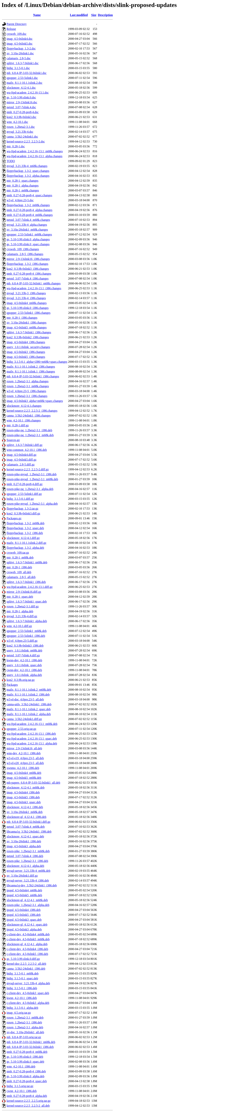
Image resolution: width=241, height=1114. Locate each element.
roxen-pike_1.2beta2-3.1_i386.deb (27, 861)
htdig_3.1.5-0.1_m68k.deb (23, 973)
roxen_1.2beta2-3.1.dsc (21, 126)
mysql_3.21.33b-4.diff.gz (22, 616)
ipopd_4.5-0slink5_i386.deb (23, 914)
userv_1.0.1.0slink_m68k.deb (24, 650)
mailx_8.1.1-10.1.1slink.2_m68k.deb (29, 689)
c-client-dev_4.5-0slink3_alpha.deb (28, 1002)
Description (105, 15)
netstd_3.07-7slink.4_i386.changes (28, 278)
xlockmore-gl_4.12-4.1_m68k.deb (27, 900)
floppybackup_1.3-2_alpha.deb (25, 547)
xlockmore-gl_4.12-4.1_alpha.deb (27, 944)
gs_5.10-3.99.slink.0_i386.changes (28, 307)
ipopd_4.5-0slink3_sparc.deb (24, 919)
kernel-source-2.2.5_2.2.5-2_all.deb (28, 1105)
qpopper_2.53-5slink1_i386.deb (26, 635)
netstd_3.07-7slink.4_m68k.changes (28, 219)
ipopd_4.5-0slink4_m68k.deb (24, 890)
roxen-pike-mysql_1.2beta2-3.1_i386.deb (31, 474)
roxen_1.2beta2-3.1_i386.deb (24, 1022)
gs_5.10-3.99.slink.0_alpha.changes (28, 239)
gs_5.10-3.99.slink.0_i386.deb (25, 1056)
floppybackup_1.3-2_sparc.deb (25, 528)
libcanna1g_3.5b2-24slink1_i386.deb (29, 831)
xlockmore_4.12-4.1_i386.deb (25, 807)
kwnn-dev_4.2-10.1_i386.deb (24, 660)
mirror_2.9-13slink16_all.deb (24, 748)
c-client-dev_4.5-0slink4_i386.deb (27, 949)
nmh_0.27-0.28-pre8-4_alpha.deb (27, 1095)
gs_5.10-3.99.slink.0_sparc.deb (25, 1061)
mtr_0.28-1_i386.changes (22, 317)
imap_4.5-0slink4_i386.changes (26, 342)
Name (37, 15)
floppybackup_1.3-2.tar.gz (22, 508)
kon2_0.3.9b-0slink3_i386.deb (25, 645)
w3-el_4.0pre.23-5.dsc (20, 200)
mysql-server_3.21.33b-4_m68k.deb (28, 870)
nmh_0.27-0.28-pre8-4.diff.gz (25, 484)
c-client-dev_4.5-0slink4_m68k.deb (28, 934)
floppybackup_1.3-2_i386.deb (25, 533)
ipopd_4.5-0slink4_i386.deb (23, 909)
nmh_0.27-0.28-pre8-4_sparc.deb (27, 1081)
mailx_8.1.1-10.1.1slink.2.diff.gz (26, 542)
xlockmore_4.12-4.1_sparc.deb (25, 836)
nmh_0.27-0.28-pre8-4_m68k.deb (27, 1051)
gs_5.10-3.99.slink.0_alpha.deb (25, 1076)
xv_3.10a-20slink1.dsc (20, 53)
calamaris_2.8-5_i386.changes (25, 254)
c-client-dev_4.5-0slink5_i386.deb (27, 954)
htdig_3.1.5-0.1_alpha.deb (22, 1007)
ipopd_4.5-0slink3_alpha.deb (24, 929)
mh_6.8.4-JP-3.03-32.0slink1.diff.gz (28, 821)
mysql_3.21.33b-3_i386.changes (26, 293)
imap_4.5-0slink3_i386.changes (26, 352)
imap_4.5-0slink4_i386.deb (23, 792)
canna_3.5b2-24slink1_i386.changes (29, 415)
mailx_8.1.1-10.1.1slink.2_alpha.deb (29, 714)
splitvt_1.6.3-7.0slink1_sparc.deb (27, 601)
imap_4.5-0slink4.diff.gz (21, 454)
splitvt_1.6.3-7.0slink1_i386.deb (26, 582)
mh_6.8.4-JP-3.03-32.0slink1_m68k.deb (31, 1042)
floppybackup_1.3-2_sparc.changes (28, 170)
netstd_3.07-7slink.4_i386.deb (25, 856)
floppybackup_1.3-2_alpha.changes (28, 175)
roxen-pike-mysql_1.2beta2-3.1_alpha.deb (32, 503)
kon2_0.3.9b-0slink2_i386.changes (28, 337)
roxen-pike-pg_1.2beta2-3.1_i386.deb (29, 430)
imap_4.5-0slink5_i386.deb (23, 797)
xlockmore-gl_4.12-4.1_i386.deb (26, 816)
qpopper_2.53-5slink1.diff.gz (24, 493)
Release (11, 28)
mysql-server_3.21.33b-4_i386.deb (28, 880)
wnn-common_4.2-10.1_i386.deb (27, 449)
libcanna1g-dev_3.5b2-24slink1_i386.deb (32, 885)
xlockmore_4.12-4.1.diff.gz (23, 537)
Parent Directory (17, 24)
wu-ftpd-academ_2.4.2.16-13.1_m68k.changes (35, 151)
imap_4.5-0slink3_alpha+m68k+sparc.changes (35, 400)
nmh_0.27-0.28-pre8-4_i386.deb (26, 1071)
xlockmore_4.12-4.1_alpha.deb (25, 865)
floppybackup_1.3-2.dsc (21, 48)
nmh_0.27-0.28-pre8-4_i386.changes (29, 273)
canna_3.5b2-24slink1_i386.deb (26, 968)
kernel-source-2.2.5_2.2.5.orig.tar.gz (28, 1100)
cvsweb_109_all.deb (19, 572)
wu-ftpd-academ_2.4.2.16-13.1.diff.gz (30, 586)
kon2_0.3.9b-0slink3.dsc (21, 117)
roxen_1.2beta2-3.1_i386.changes (27, 396)
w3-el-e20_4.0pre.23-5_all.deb (25, 763)
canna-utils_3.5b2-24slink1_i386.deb (29, 704)
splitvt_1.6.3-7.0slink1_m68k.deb (27, 562)
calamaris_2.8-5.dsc (19, 58)
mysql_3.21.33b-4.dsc (20, 131)
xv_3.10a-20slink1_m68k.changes (27, 229)
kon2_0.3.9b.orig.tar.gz (21, 679)
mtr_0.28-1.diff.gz (18, 425)
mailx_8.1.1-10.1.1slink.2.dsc (24, 82)
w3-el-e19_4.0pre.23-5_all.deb (25, 758)
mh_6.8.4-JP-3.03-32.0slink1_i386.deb (30, 1046)
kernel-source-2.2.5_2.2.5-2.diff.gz (28, 469)
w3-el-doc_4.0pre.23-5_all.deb (25, 699)
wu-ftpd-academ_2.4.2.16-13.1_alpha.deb (32, 743)
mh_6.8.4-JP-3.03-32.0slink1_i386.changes (33, 376)
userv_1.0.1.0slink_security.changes (28, 347)
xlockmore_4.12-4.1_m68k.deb (25, 787)
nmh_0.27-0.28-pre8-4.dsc (23, 112)
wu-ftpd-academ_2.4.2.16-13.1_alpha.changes (34, 156)
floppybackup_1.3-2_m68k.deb (25, 523)
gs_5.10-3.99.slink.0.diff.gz (23, 958)
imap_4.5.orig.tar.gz (19, 1012)
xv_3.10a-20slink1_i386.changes (27, 322)
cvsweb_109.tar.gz (18, 552)
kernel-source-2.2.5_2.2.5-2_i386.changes (32, 410)
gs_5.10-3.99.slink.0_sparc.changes (28, 244)
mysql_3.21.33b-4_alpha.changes (27, 224)
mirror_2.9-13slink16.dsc (22, 102)
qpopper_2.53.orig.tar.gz (21, 728)
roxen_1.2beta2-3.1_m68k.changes (28, 386)
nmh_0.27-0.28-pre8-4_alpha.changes (29, 210)
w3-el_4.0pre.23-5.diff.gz (22, 640)
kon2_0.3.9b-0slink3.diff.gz (23, 513)
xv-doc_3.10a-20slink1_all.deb (25, 1032)
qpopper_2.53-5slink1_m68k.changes (29, 234)
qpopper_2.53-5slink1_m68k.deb (27, 630)
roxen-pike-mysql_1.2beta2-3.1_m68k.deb (32, 479)
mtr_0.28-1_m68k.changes (23, 190)
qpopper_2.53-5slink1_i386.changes (28, 312)
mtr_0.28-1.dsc (16, 146)
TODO (11, 161)
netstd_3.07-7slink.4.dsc (21, 107)
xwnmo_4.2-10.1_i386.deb (23, 768)
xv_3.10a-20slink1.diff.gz (22, 875)
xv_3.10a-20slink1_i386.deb (24, 841)
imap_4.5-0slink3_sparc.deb (24, 802)
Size (93, 15)
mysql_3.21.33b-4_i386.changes (26, 298)
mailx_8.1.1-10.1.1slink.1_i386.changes (31, 371)
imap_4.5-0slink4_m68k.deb (24, 772)
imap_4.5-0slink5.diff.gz (21, 459)
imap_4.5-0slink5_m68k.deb (24, 777)
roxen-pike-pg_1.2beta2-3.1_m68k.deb (30, 435)
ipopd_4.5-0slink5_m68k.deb (24, 895)
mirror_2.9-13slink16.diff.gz (24, 591)
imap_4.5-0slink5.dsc (20, 43)
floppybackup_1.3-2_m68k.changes (28, 205)
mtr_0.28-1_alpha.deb (20, 611)
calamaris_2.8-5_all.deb (21, 577)
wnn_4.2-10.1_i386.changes (24, 420)
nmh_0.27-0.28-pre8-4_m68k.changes (30, 214)
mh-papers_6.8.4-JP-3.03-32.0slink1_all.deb (33, 782)
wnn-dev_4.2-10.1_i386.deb (24, 753)
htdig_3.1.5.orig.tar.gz (20, 1086)
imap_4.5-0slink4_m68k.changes (27, 303)
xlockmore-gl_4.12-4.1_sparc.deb (27, 924)
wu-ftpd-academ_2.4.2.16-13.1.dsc (28, 92)
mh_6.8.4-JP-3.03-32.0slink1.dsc (27, 73)
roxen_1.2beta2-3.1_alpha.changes (28, 381)
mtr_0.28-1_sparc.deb (20, 596)
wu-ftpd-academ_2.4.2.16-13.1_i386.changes (34, 288)
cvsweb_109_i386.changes (23, 249)
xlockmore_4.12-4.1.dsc (21, 87)
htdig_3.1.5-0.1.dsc (18, 68)
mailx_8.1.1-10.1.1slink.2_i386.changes (31, 366)
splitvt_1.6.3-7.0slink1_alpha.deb (27, 621)
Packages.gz (14, 518)
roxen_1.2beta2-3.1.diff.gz (23, 606)
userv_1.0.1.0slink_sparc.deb (24, 665)
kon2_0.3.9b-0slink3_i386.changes (28, 268)
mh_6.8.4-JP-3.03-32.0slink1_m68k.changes (34, 283)
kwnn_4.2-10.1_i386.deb (22, 998)
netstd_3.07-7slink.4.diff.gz (23, 655)
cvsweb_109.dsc (16, 33)
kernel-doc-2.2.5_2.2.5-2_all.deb (26, 963)
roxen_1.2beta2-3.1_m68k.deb (25, 1017)
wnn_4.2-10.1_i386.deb (21, 1066)
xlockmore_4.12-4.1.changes (24, 405)
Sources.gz (13, 440)
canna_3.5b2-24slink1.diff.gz (24, 719)
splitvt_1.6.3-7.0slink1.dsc (23, 63)
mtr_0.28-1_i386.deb (19, 567)
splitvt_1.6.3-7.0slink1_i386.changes (29, 332)
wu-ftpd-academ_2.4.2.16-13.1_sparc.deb (32, 738)
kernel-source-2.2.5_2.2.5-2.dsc (26, 141)
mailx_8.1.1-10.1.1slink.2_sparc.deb (29, 709)
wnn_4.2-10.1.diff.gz (19, 626)
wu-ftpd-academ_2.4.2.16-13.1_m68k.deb (32, 723)
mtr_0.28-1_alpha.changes (23, 185)
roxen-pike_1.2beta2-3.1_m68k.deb (28, 851)
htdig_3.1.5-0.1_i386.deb (22, 988)
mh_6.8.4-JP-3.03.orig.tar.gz (24, 1037)
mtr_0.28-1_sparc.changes (22, 180)
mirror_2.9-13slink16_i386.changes (28, 259)
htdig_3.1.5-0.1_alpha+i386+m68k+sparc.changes (37, 361)
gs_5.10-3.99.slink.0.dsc (21, 97)
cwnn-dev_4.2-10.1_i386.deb (24, 670)
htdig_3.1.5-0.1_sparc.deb (22, 978)
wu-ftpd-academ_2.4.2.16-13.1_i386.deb (31, 733)
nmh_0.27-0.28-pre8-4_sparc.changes (29, 195)
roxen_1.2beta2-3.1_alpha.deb (25, 1027)
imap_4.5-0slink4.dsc (20, 38)
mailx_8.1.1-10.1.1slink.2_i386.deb (28, 694)
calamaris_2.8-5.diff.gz (21, 464)
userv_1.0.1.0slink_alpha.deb (24, 675)
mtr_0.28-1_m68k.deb (20, 557)
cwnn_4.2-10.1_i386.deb (22, 1091)
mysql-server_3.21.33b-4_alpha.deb (28, 983)
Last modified (79, 15)
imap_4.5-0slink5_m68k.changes (27, 327)
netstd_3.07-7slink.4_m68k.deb (26, 826)
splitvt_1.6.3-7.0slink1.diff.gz (24, 445)
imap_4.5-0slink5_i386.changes (26, 356)
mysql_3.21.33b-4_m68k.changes (27, 166)
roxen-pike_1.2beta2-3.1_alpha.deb (28, 905)
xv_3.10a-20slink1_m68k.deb (25, 812)
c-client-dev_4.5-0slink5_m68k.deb (28, 939)
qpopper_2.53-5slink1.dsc (22, 77)
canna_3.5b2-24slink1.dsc (22, 136)
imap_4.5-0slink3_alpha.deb (24, 846)
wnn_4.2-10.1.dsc (17, 121)
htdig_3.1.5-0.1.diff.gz (20, 498)
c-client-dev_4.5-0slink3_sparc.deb (28, 993)
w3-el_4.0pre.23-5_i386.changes (26, 391)
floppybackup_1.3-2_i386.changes (27, 263)
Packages (12, 684)
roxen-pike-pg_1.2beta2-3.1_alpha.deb (30, 489)
